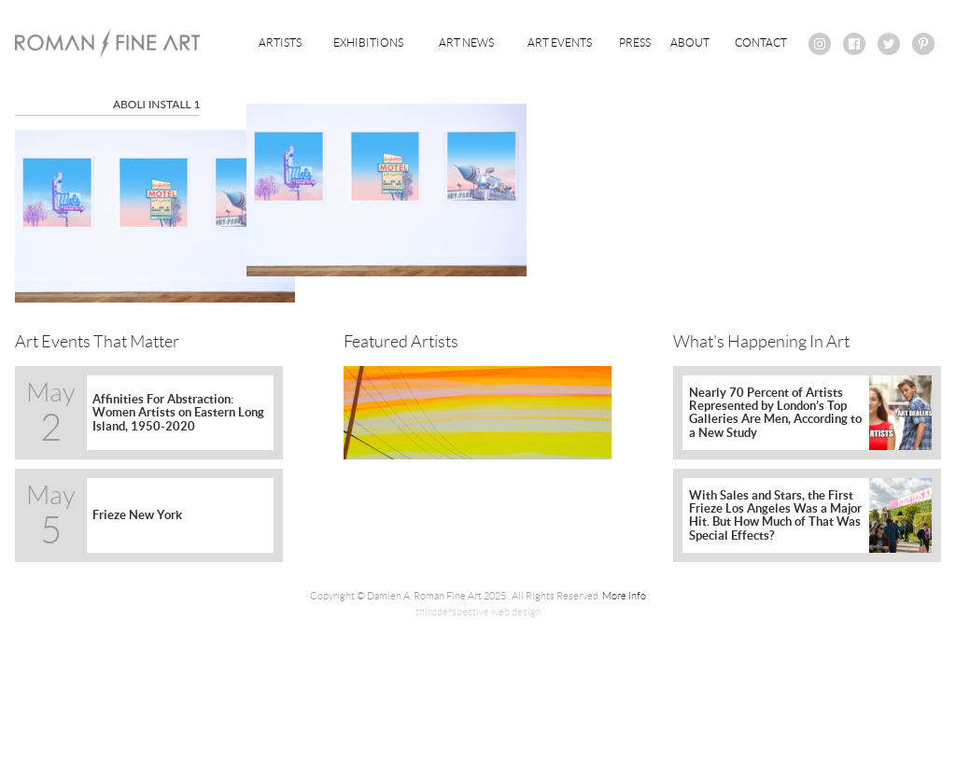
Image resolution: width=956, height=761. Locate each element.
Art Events (559, 42)
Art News (466, 42)
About (690, 42)
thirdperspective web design (478, 611)
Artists (280, 42)
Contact (761, 42)
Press (635, 42)
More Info (624, 595)
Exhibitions (368, 42)
